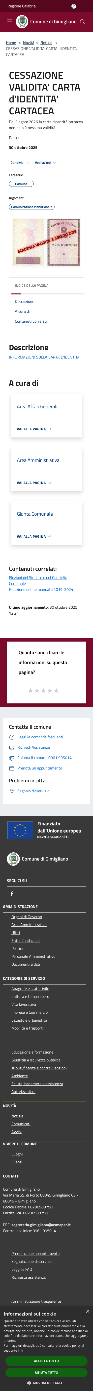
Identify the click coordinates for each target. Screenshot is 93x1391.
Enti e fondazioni (25, 940)
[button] (46, 1382)
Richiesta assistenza (28, 1277)
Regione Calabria (21, 6)
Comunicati (21, 1124)
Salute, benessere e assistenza (37, 1084)
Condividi (21, 163)
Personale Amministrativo (33, 956)
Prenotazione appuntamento (35, 1253)
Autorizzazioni (23, 1092)
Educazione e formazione (32, 1052)
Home (11, 43)
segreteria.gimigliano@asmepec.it (41, 1225)
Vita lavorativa (23, 1004)
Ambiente (19, 1076)
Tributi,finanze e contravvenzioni (39, 1068)
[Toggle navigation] (10, 21)
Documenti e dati (25, 964)
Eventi (16, 1162)
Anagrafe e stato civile (30, 988)
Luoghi (17, 1154)
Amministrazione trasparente (36, 1301)
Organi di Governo (26, 917)
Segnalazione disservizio (31, 1261)
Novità (28, 43)
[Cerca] (83, 22)
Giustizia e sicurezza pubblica (36, 1060)
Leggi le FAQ (21, 1269)
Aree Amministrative (29, 925)
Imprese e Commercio (29, 1012)
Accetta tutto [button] (46, 1361)
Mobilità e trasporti (27, 1028)
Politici (17, 948)
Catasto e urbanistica (29, 1020)
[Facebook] (12, 894)
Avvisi (16, 1132)
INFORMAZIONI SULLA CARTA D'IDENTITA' (44, 357)
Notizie (46, 43)
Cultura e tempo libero (30, 996)
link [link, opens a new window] (20, 1350)
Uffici (15, 932)
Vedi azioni (46, 163)
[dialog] (46, 1348)
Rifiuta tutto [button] (46, 1372)
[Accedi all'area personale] (74, 6)
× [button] (87, 1311)
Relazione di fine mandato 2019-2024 (41, 589)
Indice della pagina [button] (31, 285)
